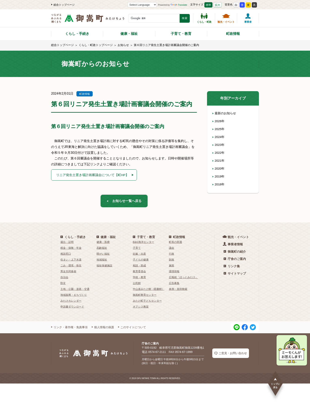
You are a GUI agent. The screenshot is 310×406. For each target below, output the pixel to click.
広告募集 (174, 284)
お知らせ (123, 45)
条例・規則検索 (178, 290)
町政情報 (233, 34)
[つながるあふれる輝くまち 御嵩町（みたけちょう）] (87, 20)
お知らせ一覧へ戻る (124, 201)
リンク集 (232, 267)
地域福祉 (102, 261)
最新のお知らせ (224, 113)
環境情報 (174, 272)
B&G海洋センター (143, 243)
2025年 (218, 129)
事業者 (248, 18)
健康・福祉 (129, 34)
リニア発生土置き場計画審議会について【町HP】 (94, 175)
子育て (137, 249)
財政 (171, 261)
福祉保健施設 (104, 266)
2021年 (218, 160)
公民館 (137, 284)
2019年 (218, 176)
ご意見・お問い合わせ (230, 355)
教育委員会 (139, 272)
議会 (171, 249)
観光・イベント (226, 18)
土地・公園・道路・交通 (74, 290)
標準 (208, 4)
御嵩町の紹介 (235, 253)
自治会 (64, 278)
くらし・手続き (77, 34)
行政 (171, 255)
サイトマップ (235, 275)
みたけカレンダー (71, 302)
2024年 (218, 137)
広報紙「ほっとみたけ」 (183, 278)
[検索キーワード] (154, 18)
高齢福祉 (102, 249)
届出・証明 (67, 243)
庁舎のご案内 (235, 260)
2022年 (218, 152)
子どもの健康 (141, 261)
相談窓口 (65, 255)
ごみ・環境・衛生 (71, 266)
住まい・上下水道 (71, 261)
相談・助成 (139, 266)
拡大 (217, 4)
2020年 (218, 168)
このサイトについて (132, 328)
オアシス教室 (141, 308)
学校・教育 (139, 278)
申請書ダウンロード (72, 308)
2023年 (218, 144)
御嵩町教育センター (145, 296)
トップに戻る (275, 383)
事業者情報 (233, 245)
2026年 (218, 121)
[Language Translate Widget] (142, 4)
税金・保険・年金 (71, 249)
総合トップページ (63, 4)
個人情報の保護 (103, 328)
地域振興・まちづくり (73, 296)
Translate (179, 5)
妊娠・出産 (139, 255)
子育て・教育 (181, 34)
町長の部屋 (175, 243)
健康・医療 (103, 243)
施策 (171, 266)
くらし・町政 (204, 18)
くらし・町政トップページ (96, 45)
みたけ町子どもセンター (147, 302)
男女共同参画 (68, 272)
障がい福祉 (103, 255)
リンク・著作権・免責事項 (69, 328)
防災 (63, 284)
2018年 (218, 184)
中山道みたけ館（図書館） (148, 290)
